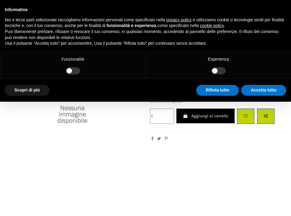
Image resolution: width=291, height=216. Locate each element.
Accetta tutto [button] (264, 90)
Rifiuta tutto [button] (218, 90)
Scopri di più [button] (27, 90)
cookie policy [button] (212, 25)
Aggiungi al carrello (205, 115)
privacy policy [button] (179, 19)
